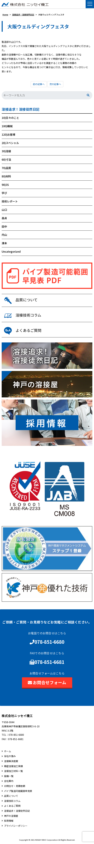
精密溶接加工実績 (13, 766)
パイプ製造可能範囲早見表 (18, 791)
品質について (11, 796)
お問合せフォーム (47, 682)
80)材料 (6, 176)
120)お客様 (8, 134)
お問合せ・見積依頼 (14, 786)
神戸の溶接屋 (11, 815)
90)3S (5, 185)
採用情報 (8, 820)
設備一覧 (8, 776)
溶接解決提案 (11, 761)
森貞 (4, 218)
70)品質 (6, 168)
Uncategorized (11, 251)
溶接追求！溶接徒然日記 (21, 109)
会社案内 (8, 781)
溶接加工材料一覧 (13, 771)
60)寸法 (6, 159)
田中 (4, 226)
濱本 (4, 243)
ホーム (7, 751)
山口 (4, 210)
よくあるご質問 (12, 805)
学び (4, 193)
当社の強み (10, 756)
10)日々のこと (10, 118)
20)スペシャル (10, 143)
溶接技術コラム (12, 801)
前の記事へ (39, 84)
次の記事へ (55, 84)
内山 (4, 235)
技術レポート (10, 201)
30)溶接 (6, 151)
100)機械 (7, 126)
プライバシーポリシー (15, 825)
